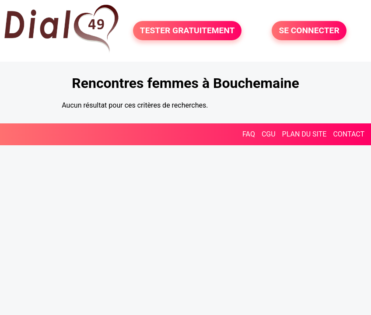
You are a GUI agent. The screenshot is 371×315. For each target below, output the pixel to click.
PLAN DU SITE (304, 134)
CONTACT (348, 134)
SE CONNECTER (309, 30)
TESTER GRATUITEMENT (187, 30)
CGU (269, 134)
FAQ (248, 134)
